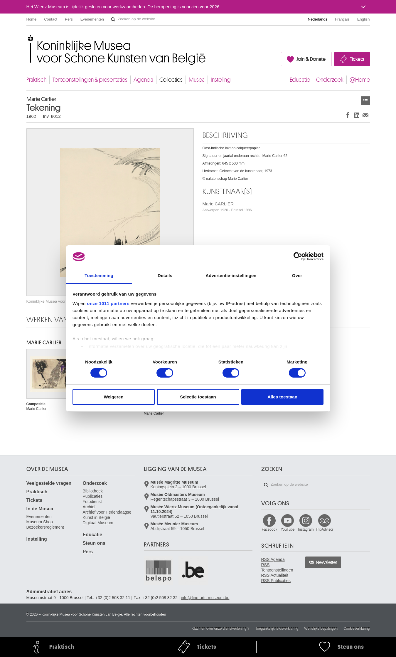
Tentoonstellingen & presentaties (90, 80)
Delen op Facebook (347, 115)
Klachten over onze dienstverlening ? (221, 628)
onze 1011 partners (108, 303)
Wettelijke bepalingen (321, 628)
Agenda (143, 80)
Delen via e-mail (365, 115)
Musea (197, 80)
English (363, 19)
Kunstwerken (365, 100)
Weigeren (113, 396)
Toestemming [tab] (99, 275)
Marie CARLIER (227, 206)
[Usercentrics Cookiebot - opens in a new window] (297, 256)
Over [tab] (297, 275)
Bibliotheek (93, 491)
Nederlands (318, 19)
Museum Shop (39, 521)
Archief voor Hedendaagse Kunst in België (107, 515)
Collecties (171, 80)
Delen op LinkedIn (356, 115)
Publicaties (93, 496)
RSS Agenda (273, 559)
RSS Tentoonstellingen (277, 567)
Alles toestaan (282, 396)
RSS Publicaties (276, 580)
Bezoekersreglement (45, 527)
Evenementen (92, 19)
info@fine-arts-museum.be (205, 597)
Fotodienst (92, 501)
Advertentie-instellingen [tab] (230, 275)
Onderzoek (329, 80)
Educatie (300, 80)
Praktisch (36, 80)
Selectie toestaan (198, 396)
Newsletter (326, 562)
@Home (360, 80)
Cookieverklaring (356, 628)
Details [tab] (165, 275)
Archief (89, 507)
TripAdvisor (324, 529)
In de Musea (39, 508)
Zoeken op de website (113, 19)
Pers (69, 19)
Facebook (269, 529)
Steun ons (94, 543)
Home (31, 19)
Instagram (306, 529)
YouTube (287, 529)
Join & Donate (311, 59)
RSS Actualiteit (275, 575)
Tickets (357, 59)
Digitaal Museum (98, 522)
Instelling (221, 80)
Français (342, 19)
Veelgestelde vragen (49, 483)
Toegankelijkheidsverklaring (277, 628)
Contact (50, 19)
